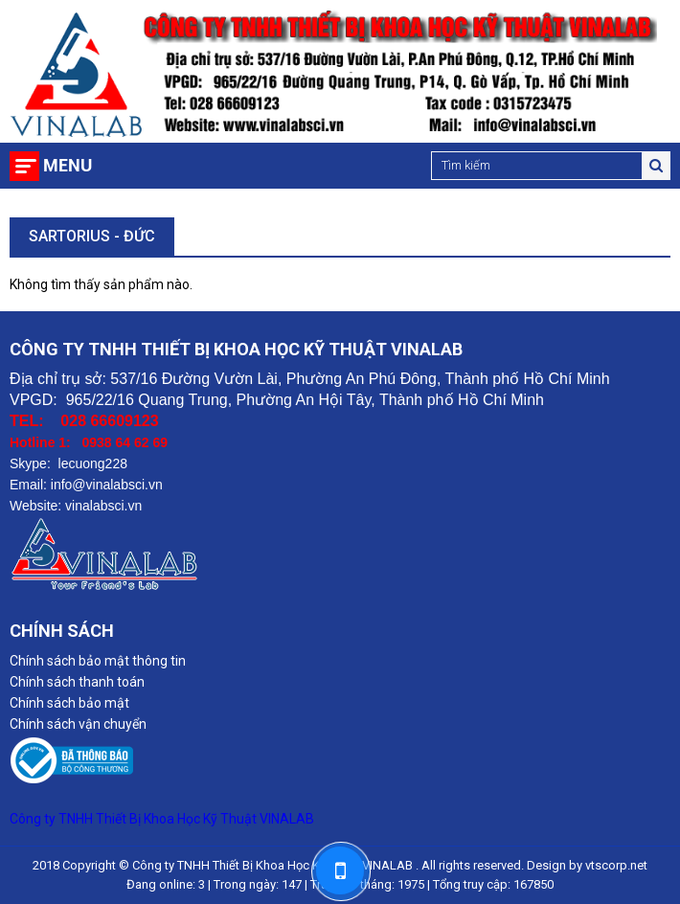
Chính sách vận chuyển (78, 724)
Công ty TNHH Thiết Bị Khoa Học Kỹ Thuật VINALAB (162, 818)
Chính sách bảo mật (69, 703)
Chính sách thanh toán (77, 681)
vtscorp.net (616, 865)
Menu (67, 165)
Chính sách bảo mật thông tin (98, 660)
